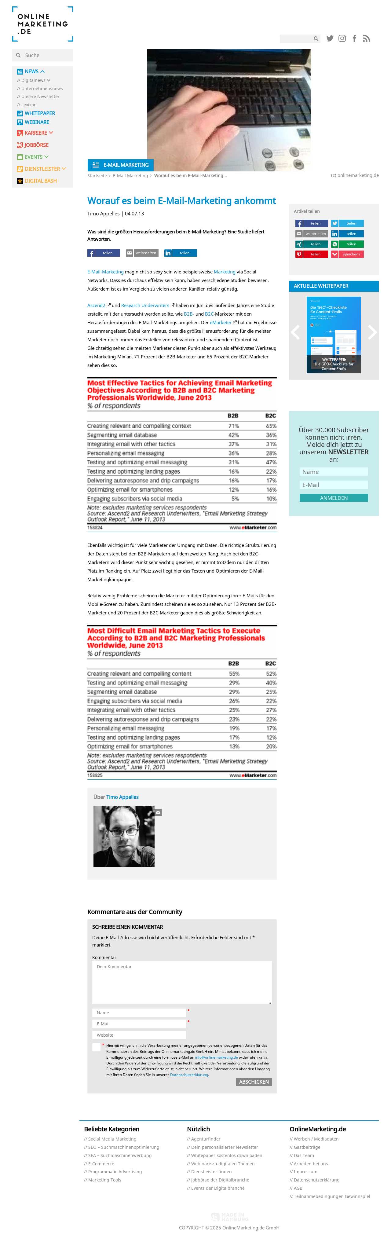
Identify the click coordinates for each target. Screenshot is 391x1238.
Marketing (225, 272)
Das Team (304, 1155)
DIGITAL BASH (41, 181)
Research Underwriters (145, 305)
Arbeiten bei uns (311, 1164)
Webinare (37, 122)
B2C (209, 314)
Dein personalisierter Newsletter (224, 1147)
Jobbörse (37, 145)
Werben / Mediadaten (316, 1139)
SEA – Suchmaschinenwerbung (120, 1155)
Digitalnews (33, 80)
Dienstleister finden (211, 1171)
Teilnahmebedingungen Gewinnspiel (332, 1196)
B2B (188, 314)
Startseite (97, 175)
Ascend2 (96, 305)
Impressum (305, 1171)
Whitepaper (40, 113)
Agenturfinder (206, 1139)
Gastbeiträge (307, 1147)
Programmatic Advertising (115, 1171)
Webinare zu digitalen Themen (223, 1164)
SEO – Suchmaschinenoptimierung (123, 1147)
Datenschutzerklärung (189, 1074)
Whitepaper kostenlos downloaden (226, 1155)
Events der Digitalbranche (218, 1188)
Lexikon (29, 105)
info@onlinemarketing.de (216, 1057)
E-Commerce (101, 1164)
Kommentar (104, 957)
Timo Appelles (122, 797)
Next (369, 331)
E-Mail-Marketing (105, 272)
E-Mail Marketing (130, 175)
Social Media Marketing (112, 1139)
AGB (298, 1188)
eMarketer (221, 322)
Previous (298, 331)
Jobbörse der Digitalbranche (220, 1180)
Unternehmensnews (42, 88)
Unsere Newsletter (40, 96)
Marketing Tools (104, 1180)
